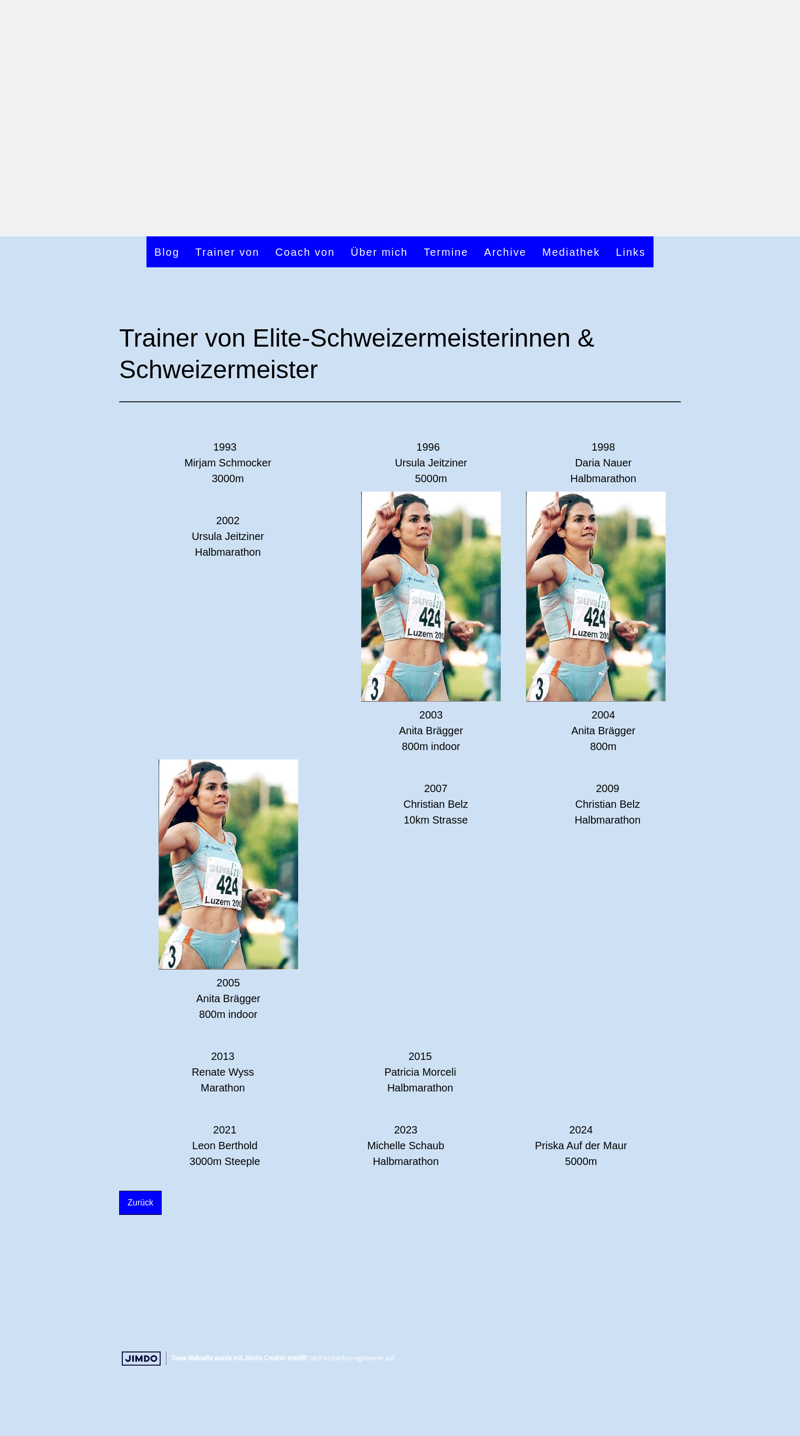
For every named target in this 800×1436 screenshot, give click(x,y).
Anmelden (664, 1335)
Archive (505, 252)
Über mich (379, 252)
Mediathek (571, 252)
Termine (446, 252)
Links (631, 252)
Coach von (305, 252)
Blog (167, 252)
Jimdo (141, 1358)
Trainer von (227, 252)
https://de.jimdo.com (426, 1358)
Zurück (140, 1202)
